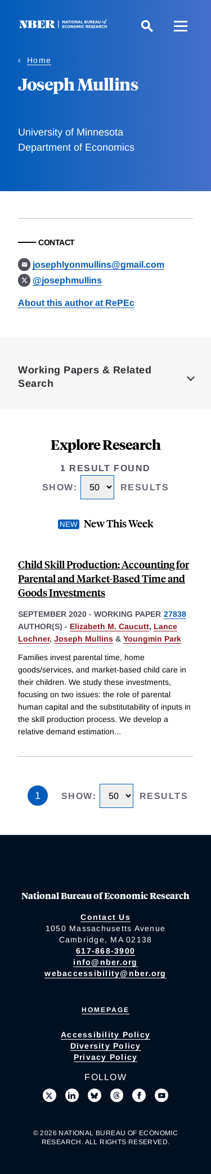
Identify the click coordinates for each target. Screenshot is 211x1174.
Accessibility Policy (105, 1034)
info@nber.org (105, 962)
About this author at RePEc (76, 303)
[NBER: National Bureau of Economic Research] (65, 25)
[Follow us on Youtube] (161, 1095)
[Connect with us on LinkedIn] (72, 1095)
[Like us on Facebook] (139, 1095)
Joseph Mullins (83, 638)
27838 (175, 613)
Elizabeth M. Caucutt (109, 626)
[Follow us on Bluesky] (94, 1095)
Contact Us (105, 917)
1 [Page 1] (38, 795)
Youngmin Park (152, 638)
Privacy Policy (106, 1057)
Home (39, 60)
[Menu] (180, 25)
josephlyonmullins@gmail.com (98, 264)
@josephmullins (67, 280)
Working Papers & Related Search (84, 376)
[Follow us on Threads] (117, 1095)
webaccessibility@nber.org (105, 973)
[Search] (146, 25)
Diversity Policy (105, 1045)
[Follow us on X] (49, 1095)
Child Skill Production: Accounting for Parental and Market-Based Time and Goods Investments (103, 578)
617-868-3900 (105, 950)
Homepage (105, 1010)
